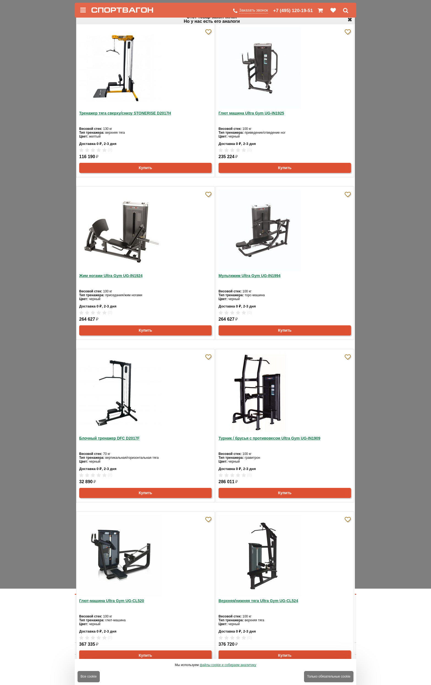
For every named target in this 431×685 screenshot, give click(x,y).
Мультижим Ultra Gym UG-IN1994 (249, 275)
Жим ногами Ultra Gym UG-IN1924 (111, 275)
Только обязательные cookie (328, 676)
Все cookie (89, 676)
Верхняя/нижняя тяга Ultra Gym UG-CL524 (258, 601)
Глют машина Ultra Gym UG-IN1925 (251, 113)
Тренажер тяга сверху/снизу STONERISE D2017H (125, 113)
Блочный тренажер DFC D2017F (109, 438)
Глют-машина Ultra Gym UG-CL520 (111, 601)
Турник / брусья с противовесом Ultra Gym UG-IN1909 (269, 438)
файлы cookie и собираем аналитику (228, 665)
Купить (145, 168)
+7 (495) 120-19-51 (293, 10)
